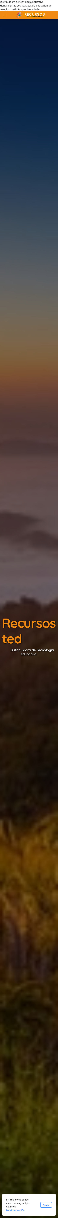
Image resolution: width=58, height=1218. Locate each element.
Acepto (46, 1205)
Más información (15, 1210)
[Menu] (5, 15)
